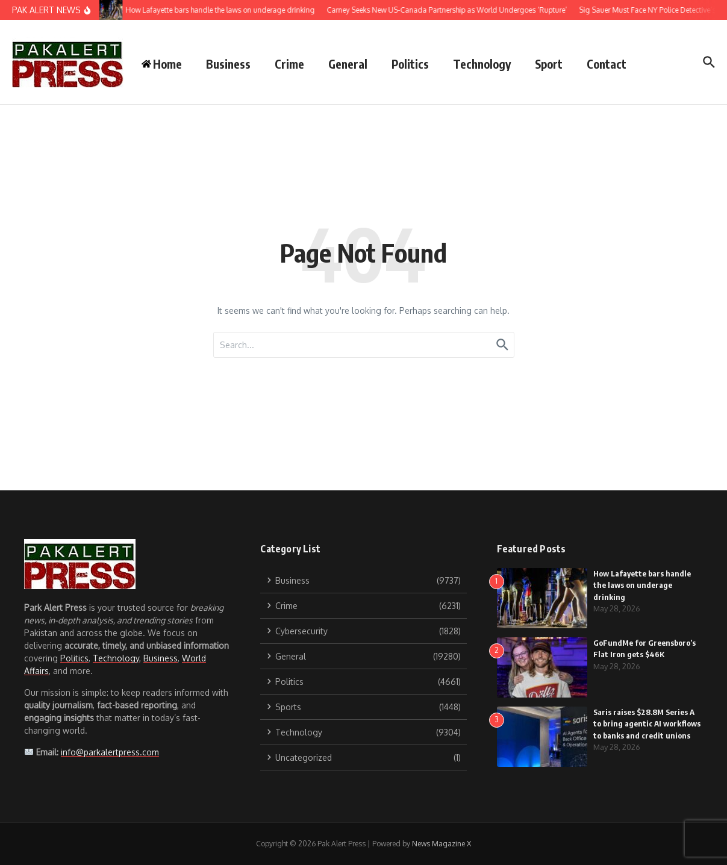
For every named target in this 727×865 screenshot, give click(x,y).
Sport (549, 64)
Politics (410, 64)
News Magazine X (441, 843)
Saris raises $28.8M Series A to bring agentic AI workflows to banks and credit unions (646, 723)
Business (228, 64)
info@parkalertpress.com (110, 752)
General (347, 64)
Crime (289, 64)
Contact (606, 64)
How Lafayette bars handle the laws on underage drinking (642, 585)
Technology (482, 64)
